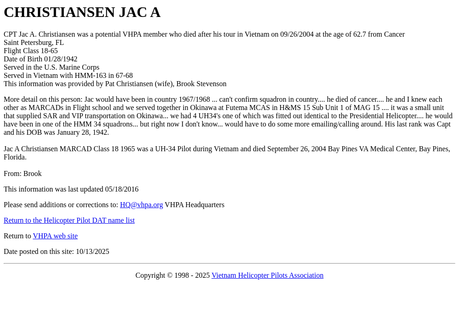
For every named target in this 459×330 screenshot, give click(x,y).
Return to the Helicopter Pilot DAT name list (69, 220)
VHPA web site (55, 236)
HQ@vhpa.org (141, 205)
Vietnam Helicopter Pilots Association (267, 275)
